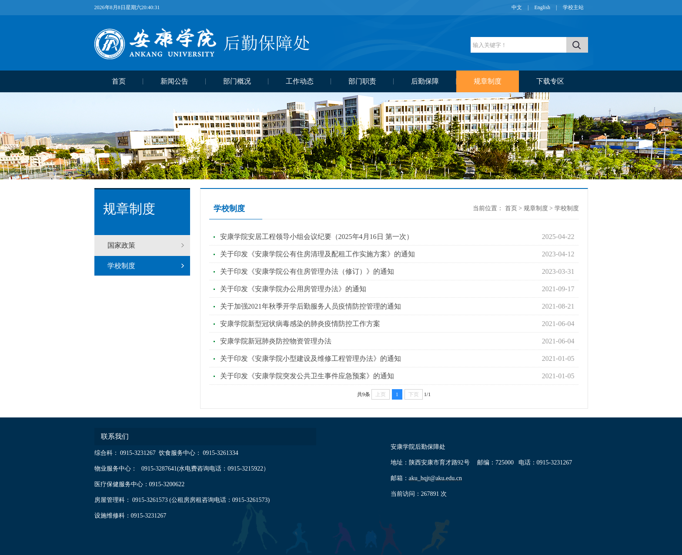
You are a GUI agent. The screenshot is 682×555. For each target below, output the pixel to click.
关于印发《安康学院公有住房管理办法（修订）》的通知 (307, 271)
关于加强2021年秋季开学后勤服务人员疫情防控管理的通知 (310, 306)
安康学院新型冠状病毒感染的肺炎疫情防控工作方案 (300, 323)
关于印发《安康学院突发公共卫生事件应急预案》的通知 (307, 376)
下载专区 (550, 81)
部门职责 (362, 81)
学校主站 (573, 7)
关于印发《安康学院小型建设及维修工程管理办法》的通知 (310, 358)
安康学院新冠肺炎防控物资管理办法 (275, 341)
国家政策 (121, 245)
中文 (517, 7)
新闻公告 (174, 81)
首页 (119, 81)
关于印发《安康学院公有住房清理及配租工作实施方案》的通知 (317, 254)
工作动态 (300, 81)
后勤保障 (425, 81)
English (542, 7)
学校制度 (121, 265)
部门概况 (237, 81)
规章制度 (487, 81)
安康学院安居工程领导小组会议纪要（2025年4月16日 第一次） (316, 236)
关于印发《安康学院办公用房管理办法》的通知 (293, 289)
